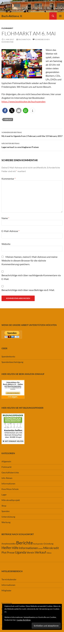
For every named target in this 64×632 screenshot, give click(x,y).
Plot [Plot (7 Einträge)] (4, 552)
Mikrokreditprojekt (11, 500)
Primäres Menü (60, 16)
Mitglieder (6, 590)
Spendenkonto (8, 356)
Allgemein (6, 461)
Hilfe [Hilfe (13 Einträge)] (15, 548)
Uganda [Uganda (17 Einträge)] (20, 552)
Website (6, 243)
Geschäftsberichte (10, 472)
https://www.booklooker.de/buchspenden (24, 101)
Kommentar (9, 178)
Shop (4, 505)
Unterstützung (8, 516)
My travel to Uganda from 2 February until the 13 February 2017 (32, 134)
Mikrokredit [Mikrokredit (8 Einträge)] (51, 548)
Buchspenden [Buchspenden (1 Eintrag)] (38, 544)
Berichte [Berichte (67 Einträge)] (24, 542)
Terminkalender (9, 579)
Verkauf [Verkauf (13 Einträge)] (40, 552)
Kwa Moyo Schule (10, 489)
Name (5, 218)
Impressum (7, 603)
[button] (5, 110)
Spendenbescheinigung (12, 362)
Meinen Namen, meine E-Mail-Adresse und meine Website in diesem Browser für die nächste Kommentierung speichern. (29, 260)
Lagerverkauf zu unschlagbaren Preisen (32, 145)
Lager (4, 494)
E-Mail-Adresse (10, 231)
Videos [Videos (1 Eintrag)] (48, 553)
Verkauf (8, 119)
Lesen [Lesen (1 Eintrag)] (40, 548)
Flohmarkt (7, 28)
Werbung (6, 522)
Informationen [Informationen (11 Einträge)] (28, 548)
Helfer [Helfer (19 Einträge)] (6, 548)
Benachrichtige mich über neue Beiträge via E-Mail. (28, 290)
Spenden (6, 511)
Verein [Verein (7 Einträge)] (30, 552)
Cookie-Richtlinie (24, 620)
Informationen (8, 483)
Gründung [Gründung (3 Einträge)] (48, 543)
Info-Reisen (7, 478)
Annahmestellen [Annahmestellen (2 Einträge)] (9, 543)
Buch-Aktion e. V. (12, 16)
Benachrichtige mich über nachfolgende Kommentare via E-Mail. (31, 277)
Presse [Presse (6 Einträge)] (11, 552)
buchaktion (24, 39)
